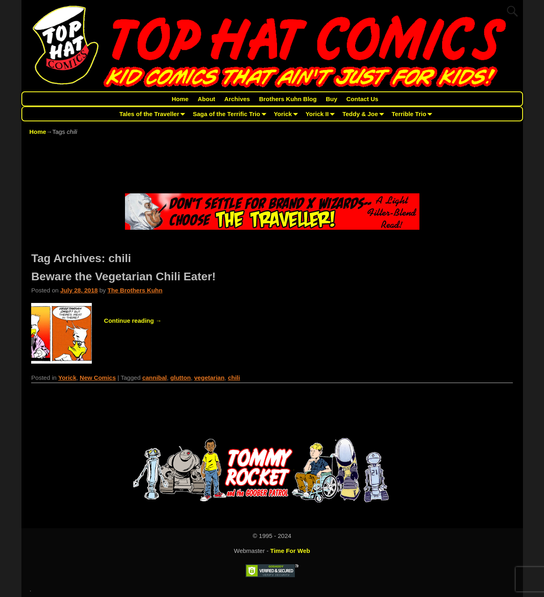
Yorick (287, 114)
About (206, 98)
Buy (331, 98)
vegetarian (209, 377)
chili (234, 377)
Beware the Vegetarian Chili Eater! (123, 276)
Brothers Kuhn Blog (288, 98)
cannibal (154, 377)
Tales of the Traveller (153, 114)
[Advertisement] (272, 166)
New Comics (98, 377)
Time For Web (290, 550)
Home (180, 98)
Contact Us (362, 98)
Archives (237, 98)
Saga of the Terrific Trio (231, 114)
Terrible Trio (413, 114)
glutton (180, 377)
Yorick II (321, 114)
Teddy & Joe (364, 114)
